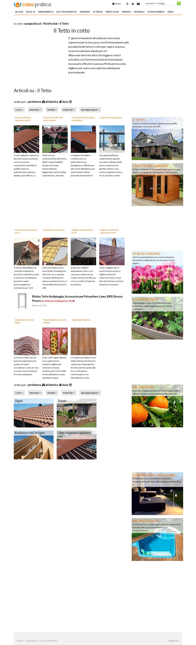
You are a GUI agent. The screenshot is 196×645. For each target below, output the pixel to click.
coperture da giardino (111, 117)
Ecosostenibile (155, 12)
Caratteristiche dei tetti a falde (53, 119)
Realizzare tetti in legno (30, 433)
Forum (116, 3)
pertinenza (35, 101)
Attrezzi (98, 12)
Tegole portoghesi (81, 319)
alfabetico (52, 101)
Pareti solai (112, 12)
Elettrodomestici (67, 12)
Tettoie (61, 401)
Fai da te (30, 12)
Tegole (19, 401)
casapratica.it (32, 23)
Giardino (85, 12)
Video (170, 12)
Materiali (139, 12)
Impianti (126, 12)
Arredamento (46, 12)
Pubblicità (173, 640)
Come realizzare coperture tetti (23, 119)
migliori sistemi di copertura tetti (109, 231)
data (65, 101)
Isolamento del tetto (54, 230)
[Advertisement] (49, 20)
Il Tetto (64, 23)
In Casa (19, 12)
